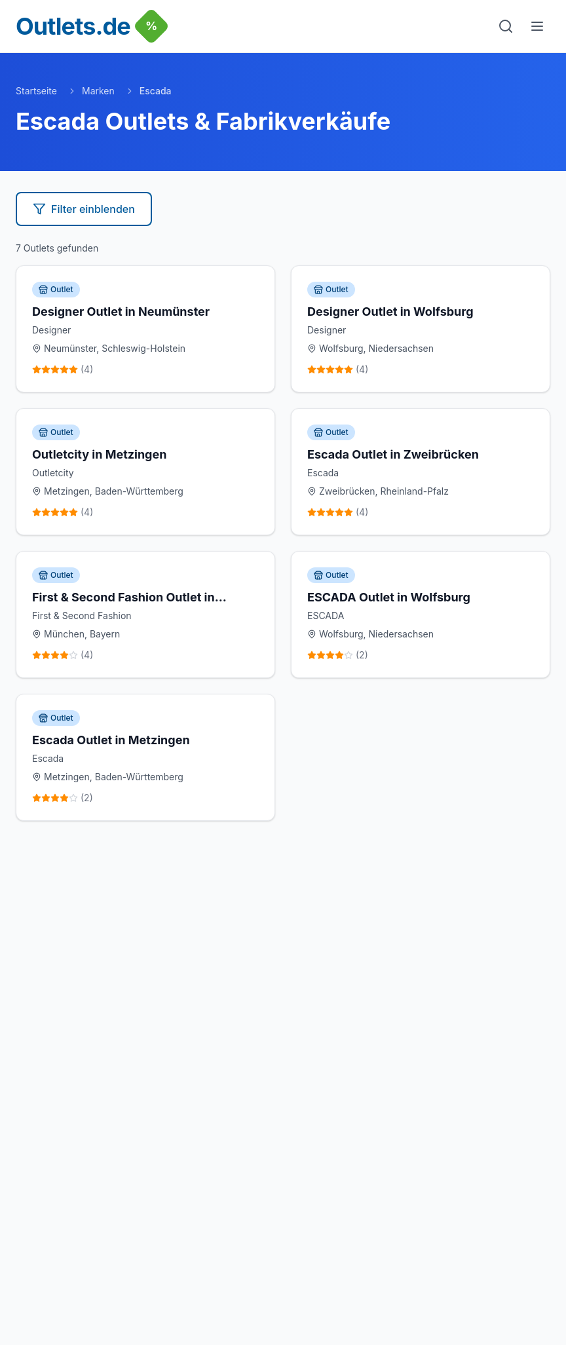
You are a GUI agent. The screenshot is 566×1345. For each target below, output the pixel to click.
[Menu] (537, 26)
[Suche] (506, 26)
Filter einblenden (84, 209)
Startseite (36, 90)
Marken (98, 90)
